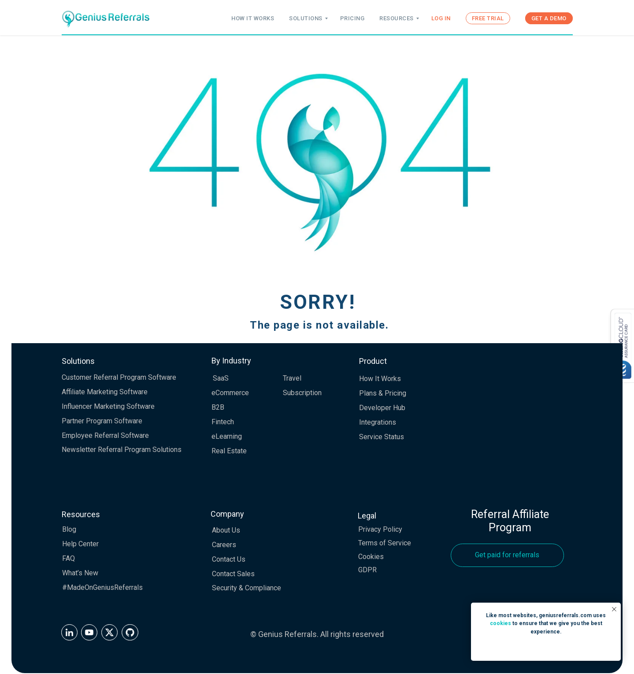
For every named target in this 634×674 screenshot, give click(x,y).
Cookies (371, 556)
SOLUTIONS (306, 18)
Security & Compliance (246, 588)
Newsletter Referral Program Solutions (122, 449)
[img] (69, 632)
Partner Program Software (102, 421)
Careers (224, 545)
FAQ (68, 558)
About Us (226, 530)
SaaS (221, 378)
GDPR (367, 570)
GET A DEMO (549, 18)
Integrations (377, 422)
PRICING (352, 18)
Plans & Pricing (382, 393)
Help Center (80, 544)
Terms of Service (384, 543)
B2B (217, 407)
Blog (69, 529)
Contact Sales (233, 574)
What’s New (80, 573)
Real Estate (229, 451)
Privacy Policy (380, 529)
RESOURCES (396, 18)
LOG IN (441, 18)
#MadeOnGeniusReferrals (102, 587)
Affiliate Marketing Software (105, 392)
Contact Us (228, 559)
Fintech (222, 422)
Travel (292, 378)
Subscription (302, 393)
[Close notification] (614, 609)
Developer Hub (382, 408)
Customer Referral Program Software (119, 377)
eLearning (226, 436)
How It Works (380, 378)
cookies (500, 623)
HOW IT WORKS (252, 18)
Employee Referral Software (105, 435)
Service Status (381, 437)
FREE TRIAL (488, 18)
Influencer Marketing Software (108, 406)
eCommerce (230, 393)
